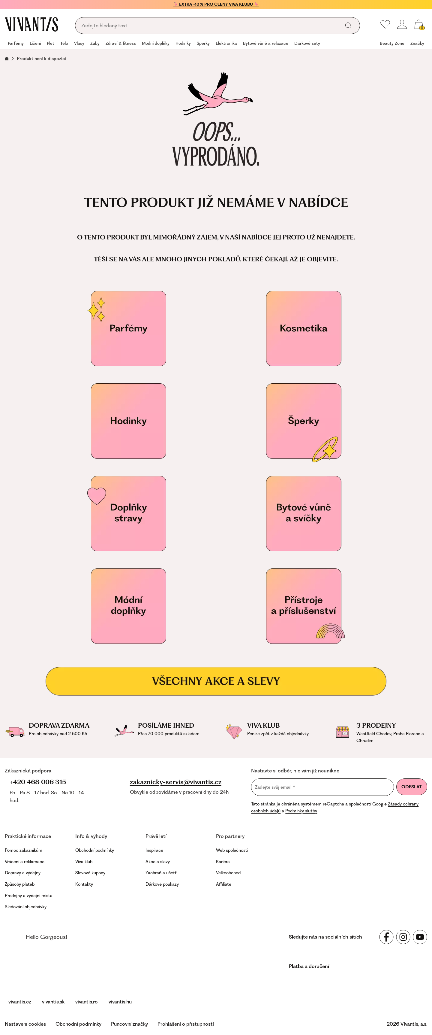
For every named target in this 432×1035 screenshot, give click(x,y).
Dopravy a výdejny (22, 872)
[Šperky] (303, 421)
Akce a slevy (158, 861)
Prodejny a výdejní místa (28, 895)
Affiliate (223, 884)
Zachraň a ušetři (161, 872)
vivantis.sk (53, 1002)
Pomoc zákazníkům (23, 850)
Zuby (95, 43)
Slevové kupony (90, 872)
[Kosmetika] (303, 328)
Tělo (64, 43)
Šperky (203, 43)
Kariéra (223, 861)
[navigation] (216, 44)
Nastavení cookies (25, 1024)
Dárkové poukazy (162, 884)
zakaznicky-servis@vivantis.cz (175, 782)
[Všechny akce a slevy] (216, 681)
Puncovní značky (129, 1024)
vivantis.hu (120, 1002)
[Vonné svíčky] (303, 513)
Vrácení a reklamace (24, 861)
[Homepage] (31, 24)
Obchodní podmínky (94, 850)
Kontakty (84, 884)
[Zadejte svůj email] (322, 787)
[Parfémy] (128, 328)
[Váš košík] (418, 24)
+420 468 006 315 (38, 782)
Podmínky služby (301, 811)
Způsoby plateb (19, 884)
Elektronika (226, 43)
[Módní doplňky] (128, 606)
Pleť (50, 43)
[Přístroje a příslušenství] (303, 606)
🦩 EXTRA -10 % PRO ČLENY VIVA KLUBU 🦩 (216, 4)
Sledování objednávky (25, 906)
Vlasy (79, 43)
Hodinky (183, 43)
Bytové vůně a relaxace (265, 43)
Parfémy (16, 43)
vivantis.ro (86, 1002)
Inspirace (154, 850)
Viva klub (83, 861)
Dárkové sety (307, 43)
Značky (417, 43)
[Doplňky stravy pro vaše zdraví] (128, 513)
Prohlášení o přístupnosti (186, 1024)
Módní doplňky (156, 43)
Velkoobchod (228, 872)
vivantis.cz (19, 1002)
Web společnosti (232, 850)
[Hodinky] (128, 421)
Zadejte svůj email (275, 787)
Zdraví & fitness (121, 43)
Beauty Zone (392, 43)
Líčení (35, 43)
